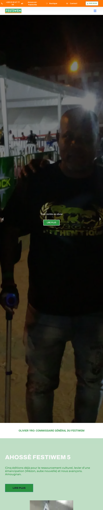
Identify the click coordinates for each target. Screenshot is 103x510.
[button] (95, 11)
